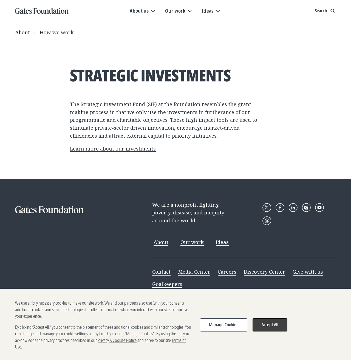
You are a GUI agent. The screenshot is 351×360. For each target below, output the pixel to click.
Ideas (222, 242)
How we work (57, 32)
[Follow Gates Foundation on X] (267, 207)
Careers (227, 271)
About (22, 32)
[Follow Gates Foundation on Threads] (267, 221)
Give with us (308, 271)
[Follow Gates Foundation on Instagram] (306, 207)
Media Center (194, 271)
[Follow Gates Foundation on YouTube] (319, 207)
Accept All (270, 327)
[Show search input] (325, 11)
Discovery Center (264, 271)
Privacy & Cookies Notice (117, 343)
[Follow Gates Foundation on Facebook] (280, 207)
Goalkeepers (167, 284)
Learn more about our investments (113, 148)
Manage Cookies (223, 327)
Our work (192, 242)
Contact (161, 271)
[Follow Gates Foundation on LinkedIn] (293, 207)
